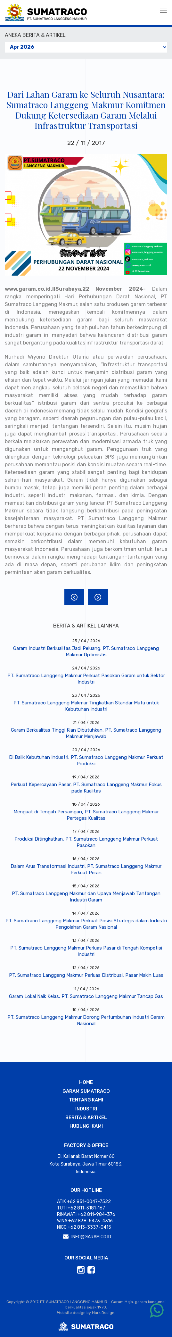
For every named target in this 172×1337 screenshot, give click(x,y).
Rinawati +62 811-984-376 (86, 1214)
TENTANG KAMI (86, 1100)
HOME (86, 1082)
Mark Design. (103, 1312)
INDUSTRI (86, 1109)
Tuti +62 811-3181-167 (81, 1208)
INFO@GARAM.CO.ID (91, 1237)
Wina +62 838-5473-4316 (85, 1221)
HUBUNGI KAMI (86, 1126)
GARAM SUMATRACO (86, 1091)
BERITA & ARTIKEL (86, 1117)
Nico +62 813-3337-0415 (84, 1227)
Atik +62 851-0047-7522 (84, 1201)
